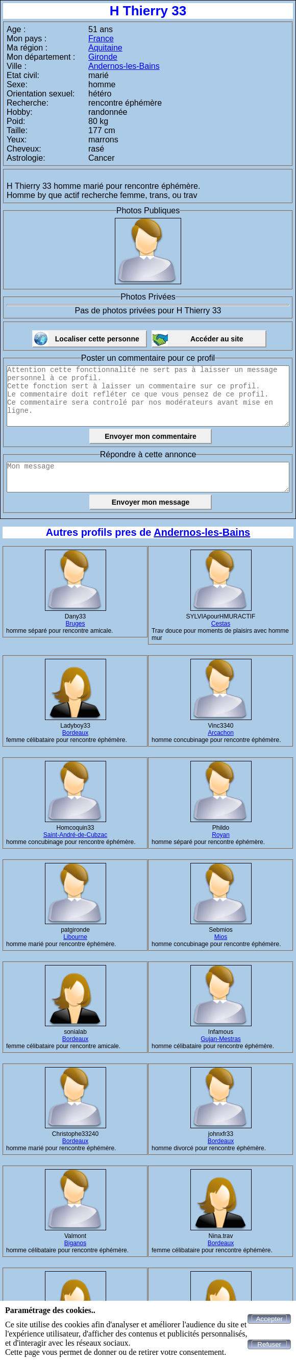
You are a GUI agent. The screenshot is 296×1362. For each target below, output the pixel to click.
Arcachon (221, 732)
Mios (220, 936)
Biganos (75, 1243)
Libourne (75, 936)
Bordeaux (75, 732)
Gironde (102, 57)
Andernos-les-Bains (124, 66)
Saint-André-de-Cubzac (75, 834)
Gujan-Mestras (221, 1039)
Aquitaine (105, 47)
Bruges (75, 623)
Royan (221, 834)
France (101, 38)
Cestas (220, 623)
